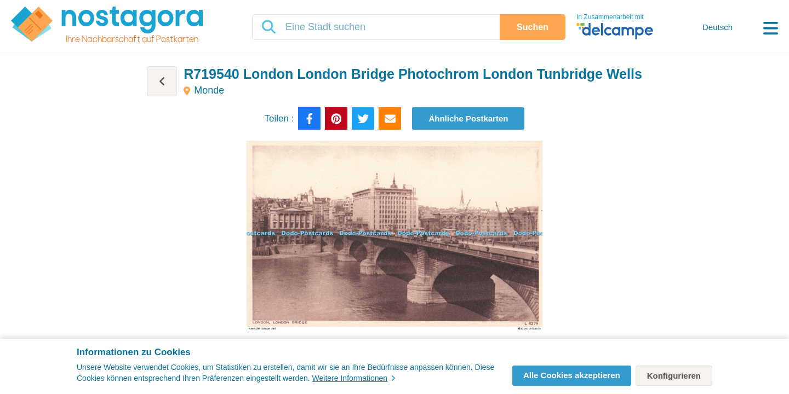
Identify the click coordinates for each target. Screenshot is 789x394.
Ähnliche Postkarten (468, 118)
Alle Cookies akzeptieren (571, 375)
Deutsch (717, 27)
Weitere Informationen (353, 378)
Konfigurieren (674, 375)
